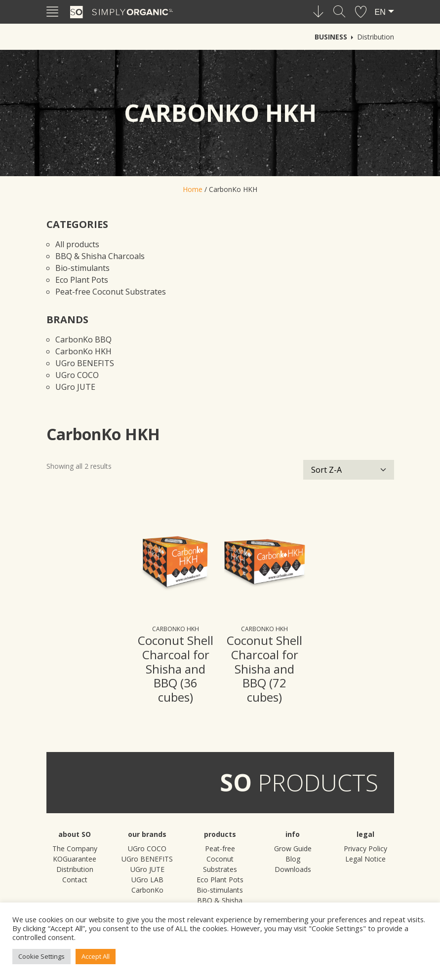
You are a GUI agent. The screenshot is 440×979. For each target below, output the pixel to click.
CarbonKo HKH (83, 351)
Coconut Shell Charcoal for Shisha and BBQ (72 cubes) (264, 668)
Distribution (375, 36)
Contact (74, 879)
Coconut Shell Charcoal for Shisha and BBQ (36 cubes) (175, 668)
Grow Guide (293, 848)
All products (77, 244)
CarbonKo (147, 890)
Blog (292, 859)
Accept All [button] (95, 956)
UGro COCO (77, 375)
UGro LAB (147, 879)
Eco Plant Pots (81, 279)
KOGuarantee (74, 859)
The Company (74, 848)
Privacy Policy (365, 848)
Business (331, 36)
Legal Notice (365, 859)
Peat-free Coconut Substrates (110, 291)
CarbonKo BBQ (83, 339)
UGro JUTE (75, 386)
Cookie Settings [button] (41, 956)
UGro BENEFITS (84, 363)
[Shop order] (348, 470)
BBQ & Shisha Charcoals (100, 256)
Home (192, 189)
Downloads (293, 869)
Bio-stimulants (82, 268)
